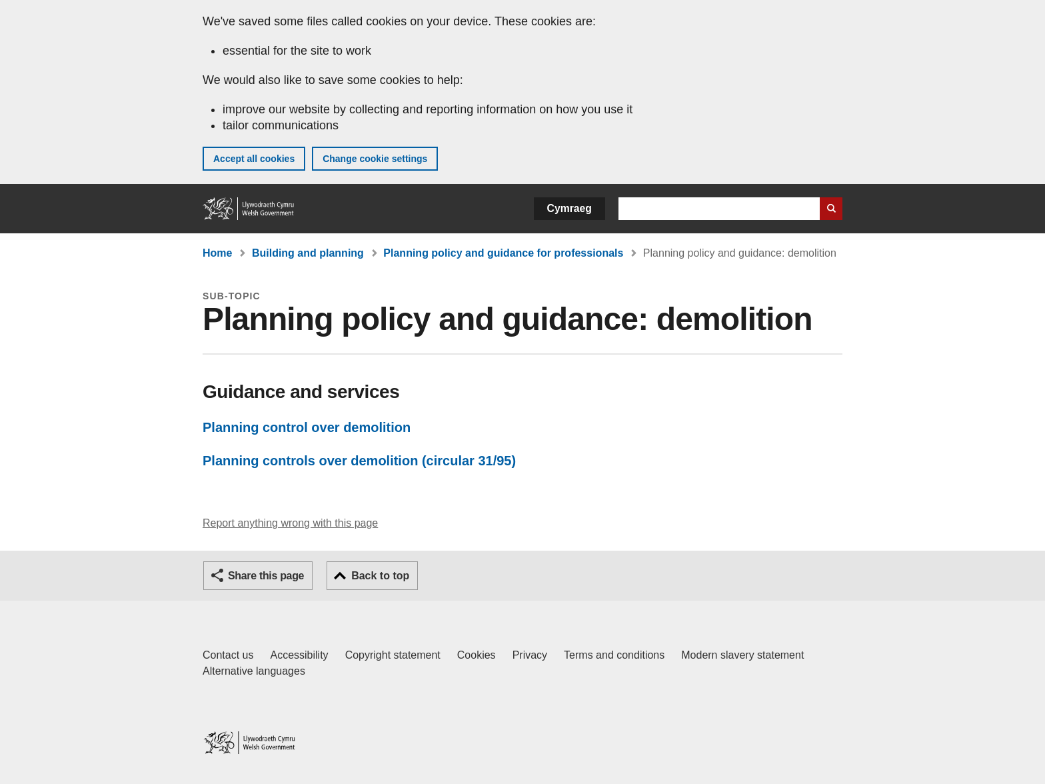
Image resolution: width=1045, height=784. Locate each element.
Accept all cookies (254, 158)
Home (217, 253)
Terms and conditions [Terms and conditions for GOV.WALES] (614, 655)
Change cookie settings (375, 158)
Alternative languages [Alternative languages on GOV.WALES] (254, 671)
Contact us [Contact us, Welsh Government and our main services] (228, 655)
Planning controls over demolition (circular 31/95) (359, 460)
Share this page (266, 575)
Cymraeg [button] (569, 208)
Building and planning (308, 253)
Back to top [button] (380, 575)
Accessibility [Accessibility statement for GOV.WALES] (299, 655)
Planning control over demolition (307, 427)
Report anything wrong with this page (290, 523)
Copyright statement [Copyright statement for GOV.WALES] (393, 655)
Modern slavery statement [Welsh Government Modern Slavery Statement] (742, 655)
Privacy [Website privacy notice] (530, 655)
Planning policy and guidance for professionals (503, 253)
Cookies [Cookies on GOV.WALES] (476, 655)
